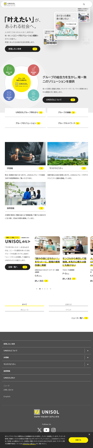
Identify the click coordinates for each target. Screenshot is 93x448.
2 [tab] (42, 289)
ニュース (6, 385)
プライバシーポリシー (29, 443)
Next (50, 289)
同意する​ (78, 440)
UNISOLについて (54, 100)
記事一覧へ (13, 267)
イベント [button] (68, 310)
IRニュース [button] (24, 310)
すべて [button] (24, 304)
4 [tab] (47, 289)
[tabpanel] (47, 259)
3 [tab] (45, 289)
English (7, 396)
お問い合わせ (8, 390)
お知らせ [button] (68, 304)
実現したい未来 (14, 49)
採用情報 (7, 371)
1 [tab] (40, 289)
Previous (37, 289)
